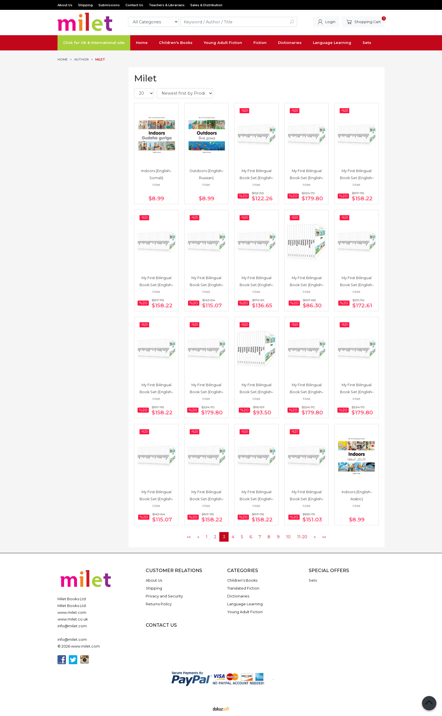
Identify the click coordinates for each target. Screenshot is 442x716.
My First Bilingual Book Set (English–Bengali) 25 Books (306, 392)
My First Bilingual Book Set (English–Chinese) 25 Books (206, 392)
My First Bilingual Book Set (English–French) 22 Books (156, 285)
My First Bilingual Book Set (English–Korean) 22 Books (256, 499)
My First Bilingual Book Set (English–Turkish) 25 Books (306, 178)
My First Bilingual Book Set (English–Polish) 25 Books (357, 392)
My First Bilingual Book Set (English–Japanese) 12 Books (306, 285)
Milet (156, 185)
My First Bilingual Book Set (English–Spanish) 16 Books (206, 285)
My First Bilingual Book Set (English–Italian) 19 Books (256, 285)
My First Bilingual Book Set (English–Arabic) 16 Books (156, 499)
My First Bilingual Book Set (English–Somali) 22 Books (357, 178)
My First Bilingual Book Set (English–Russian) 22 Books (156, 392)
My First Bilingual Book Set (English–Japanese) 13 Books (256, 392)
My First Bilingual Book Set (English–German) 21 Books (306, 499)
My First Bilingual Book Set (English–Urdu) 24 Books (357, 285)
